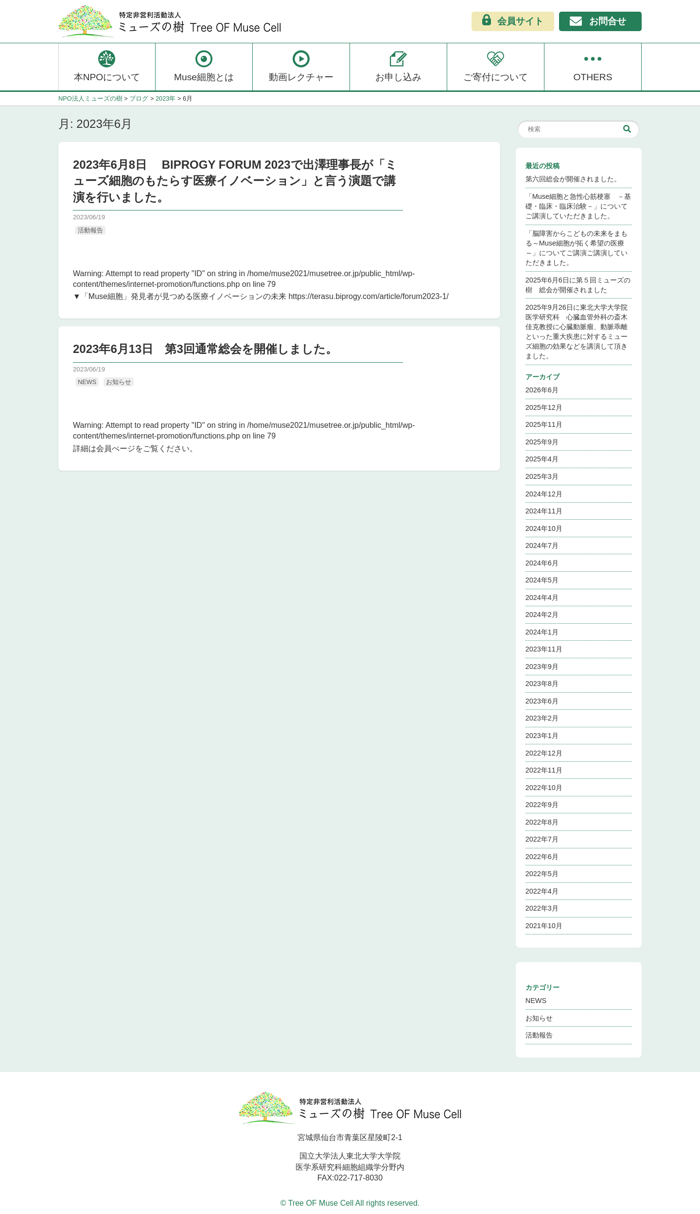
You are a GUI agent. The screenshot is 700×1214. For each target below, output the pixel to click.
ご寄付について (495, 65)
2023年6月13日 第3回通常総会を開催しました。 (205, 348)
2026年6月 (542, 390)
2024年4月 (542, 597)
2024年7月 (542, 545)
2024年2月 (542, 614)
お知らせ (118, 382)
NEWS (87, 382)
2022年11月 (543, 770)
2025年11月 (543, 424)
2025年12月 (543, 407)
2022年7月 (542, 839)
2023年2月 (542, 718)
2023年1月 (542, 735)
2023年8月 (542, 683)
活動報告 (90, 230)
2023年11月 (543, 649)
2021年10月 (543, 926)
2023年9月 (542, 666)
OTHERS (593, 65)
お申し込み (398, 65)
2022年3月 (542, 908)
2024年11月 (543, 511)
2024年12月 (543, 494)
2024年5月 (542, 580)
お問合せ (598, 22)
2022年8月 (542, 822)
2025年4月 (542, 459)
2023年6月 (542, 701)
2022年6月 (542, 857)
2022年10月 (543, 788)
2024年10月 (543, 528)
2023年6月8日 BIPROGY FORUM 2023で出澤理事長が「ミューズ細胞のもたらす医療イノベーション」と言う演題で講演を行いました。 (235, 181)
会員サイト (512, 21)
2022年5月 (542, 874)
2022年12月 (543, 753)
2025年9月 (542, 442)
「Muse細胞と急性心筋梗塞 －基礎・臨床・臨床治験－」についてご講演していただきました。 (578, 206)
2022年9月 (542, 805)
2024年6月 (542, 563)
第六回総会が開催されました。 (573, 179)
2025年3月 (542, 476)
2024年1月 (542, 632)
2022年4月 (542, 891)
